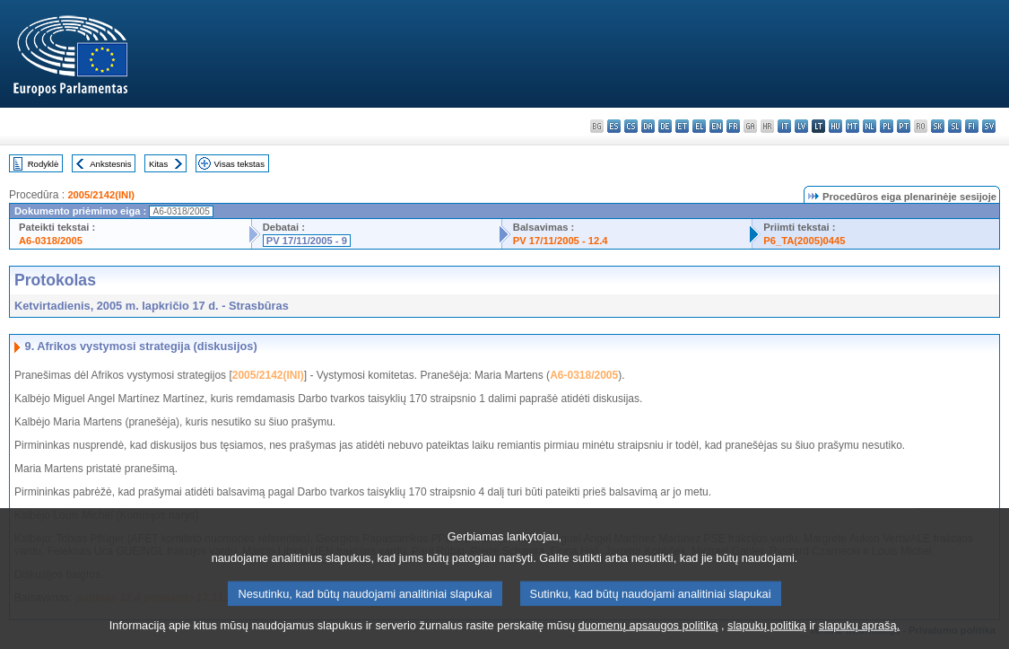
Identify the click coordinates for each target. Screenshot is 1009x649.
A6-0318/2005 (51, 240)
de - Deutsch (665, 126)
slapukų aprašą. (859, 636)
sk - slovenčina (937, 126)
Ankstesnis (110, 164)
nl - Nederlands (869, 126)
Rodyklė (43, 164)
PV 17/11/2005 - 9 (306, 240)
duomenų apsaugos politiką (648, 636)
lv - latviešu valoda (801, 126)
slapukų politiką (766, 636)
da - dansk (648, 126)
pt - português (903, 126)
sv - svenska (989, 126)
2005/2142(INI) (101, 194)
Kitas (158, 164)
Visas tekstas (239, 164)
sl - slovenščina (954, 126)
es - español (614, 126)
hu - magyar (835, 126)
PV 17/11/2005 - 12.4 (560, 240)
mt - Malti (852, 126)
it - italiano (784, 126)
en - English (716, 126)
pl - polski (886, 126)
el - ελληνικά (699, 126)
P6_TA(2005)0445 (804, 240)
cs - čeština (631, 126)
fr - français (733, 126)
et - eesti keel (682, 126)
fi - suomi (972, 126)
